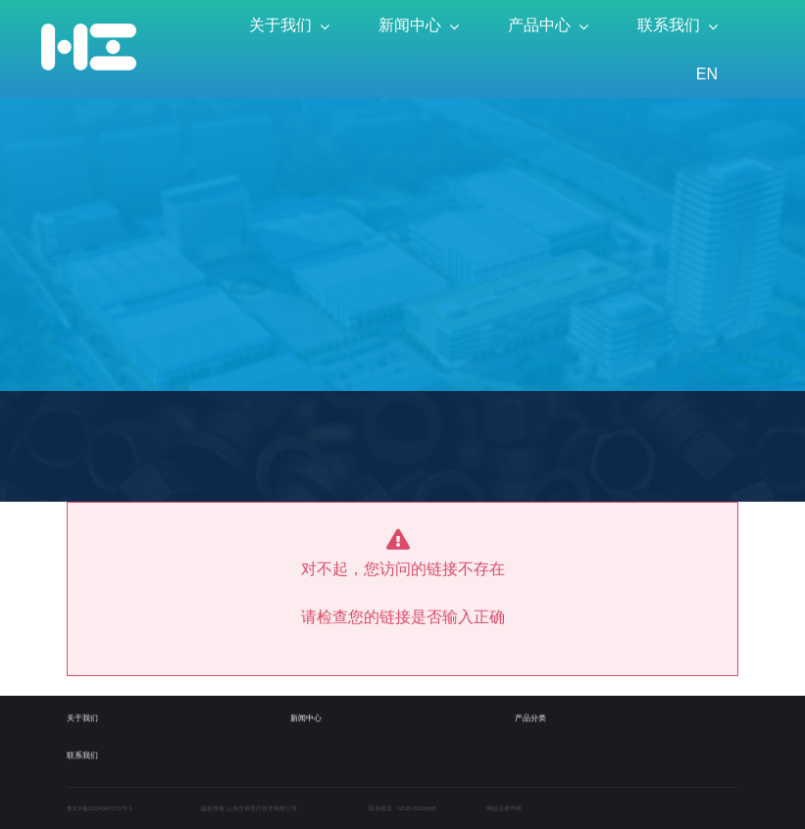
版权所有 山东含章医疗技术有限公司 (249, 808)
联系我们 (82, 750)
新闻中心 (306, 713)
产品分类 (530, 713)
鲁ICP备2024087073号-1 (99, 808)
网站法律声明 (504, 808)
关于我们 (82, 713)
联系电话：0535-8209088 (402, 808)
